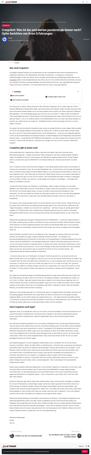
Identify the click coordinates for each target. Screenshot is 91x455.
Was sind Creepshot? (19, 95)
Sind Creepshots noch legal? (22, 99)
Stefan (10, 38)
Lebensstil (6, 25)
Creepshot (13, 80)
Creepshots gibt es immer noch (58, 96)
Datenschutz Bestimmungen (43, 451)
